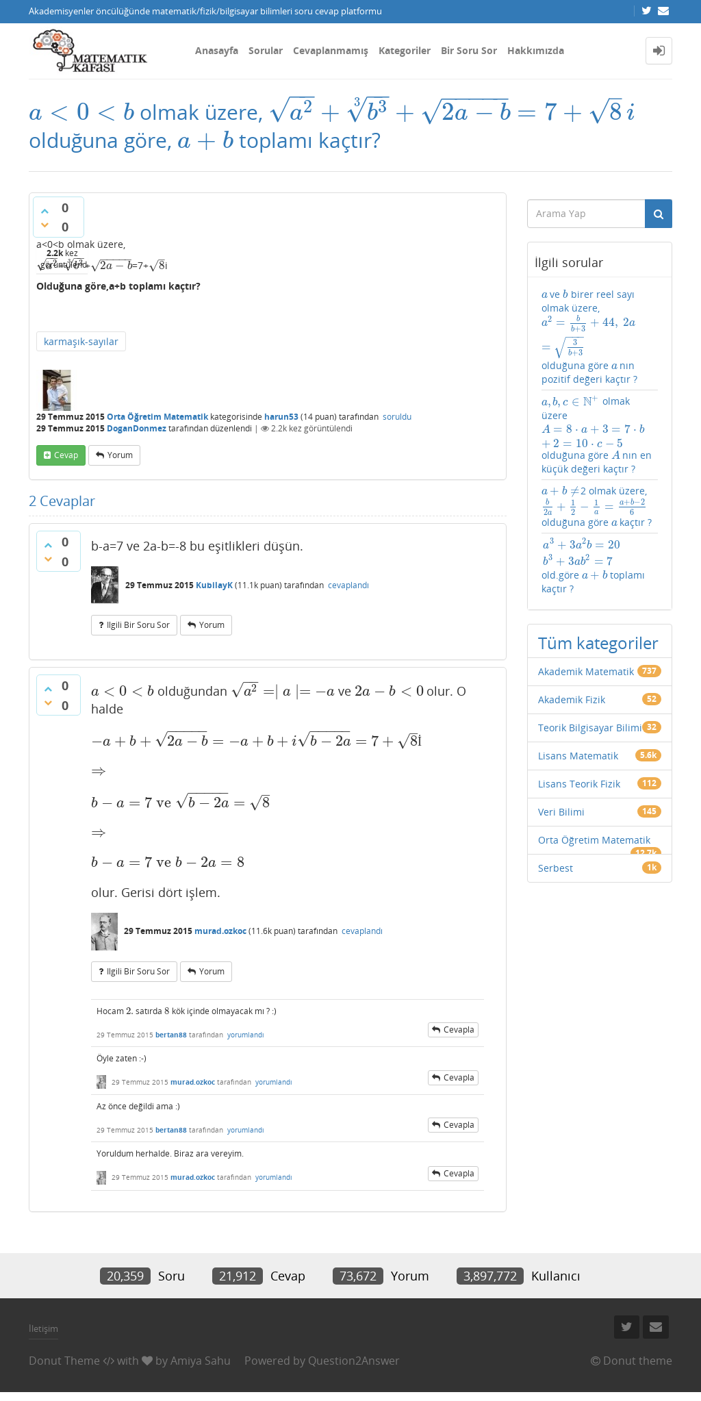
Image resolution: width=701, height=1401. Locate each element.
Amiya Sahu (200, 1368)
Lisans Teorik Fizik (579, 752)
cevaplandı (348, 608)
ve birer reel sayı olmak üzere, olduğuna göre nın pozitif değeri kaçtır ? (597, 347)
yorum (120, 478)
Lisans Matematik (578, 724)
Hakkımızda (535, 50)
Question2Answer (354, 1368)
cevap (66, 478)
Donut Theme (64, 1368)
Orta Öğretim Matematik (157, 440)
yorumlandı (245, 1043)
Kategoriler (405, 50)
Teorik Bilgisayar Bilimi (590, 696)
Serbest (555, 836)
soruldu (397, 440)
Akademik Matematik (586, 639)
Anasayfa (216, 50)
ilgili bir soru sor (138, 648)
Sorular (265, 50)
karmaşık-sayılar (81, 364)
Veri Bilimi (561, 780)
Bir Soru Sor (469, 50)
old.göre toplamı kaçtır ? (592, 542)
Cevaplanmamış (330, 50)
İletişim (43, 1336)
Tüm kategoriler (598, 611)
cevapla (459, 1038)
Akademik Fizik (571, 667)
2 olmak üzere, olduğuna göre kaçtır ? (596, 487)
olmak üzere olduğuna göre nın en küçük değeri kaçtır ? (600, 427)
